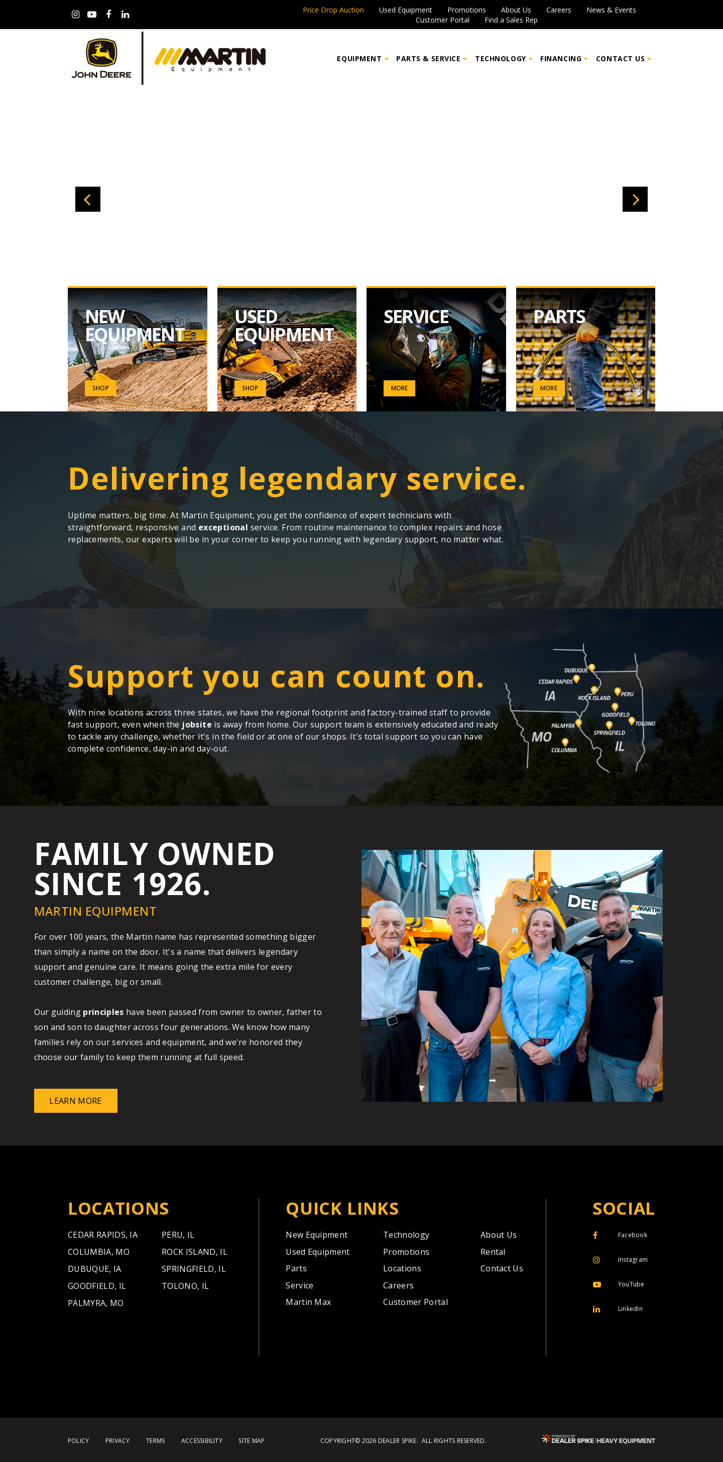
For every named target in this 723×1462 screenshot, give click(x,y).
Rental (493, 1252)
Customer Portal (442, 20)
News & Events (611, 10)
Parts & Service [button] (428, 58)
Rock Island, (194, 1252)
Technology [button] (500, 58)
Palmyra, (96, 1303)
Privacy (117, 1441)
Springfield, (194, 1269)
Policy (78, 1441)
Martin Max (308, 1302)
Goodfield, (97, 1286)
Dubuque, (95, 1269)
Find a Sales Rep (511, 20)
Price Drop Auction (333, 10)
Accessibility (201, 1441)
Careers (558, 10)
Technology (406, 1235)
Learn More (75, 1100)
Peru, (178, 1235)
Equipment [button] (359, 58)
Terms (155, 1441)
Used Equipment (405, 10)
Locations (402, 1268)
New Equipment (316, 1235)
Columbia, (99, 1252)
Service (299, 1285)
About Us (516, 10)
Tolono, (185, 1286)
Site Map (251, 1441)
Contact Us (501, 1268)
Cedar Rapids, (103, 1235)
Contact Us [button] (620, 58)
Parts (296, 1268)
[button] (87, 199)
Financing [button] (560, 58)
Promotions (466, 10)
